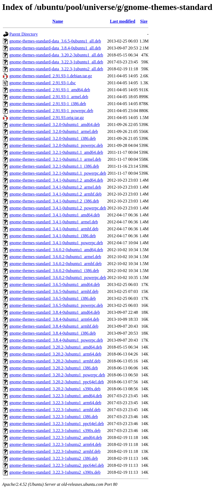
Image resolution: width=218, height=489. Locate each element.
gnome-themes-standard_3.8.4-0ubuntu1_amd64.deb (54, 312)
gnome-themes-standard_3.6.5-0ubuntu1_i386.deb (52, 298)
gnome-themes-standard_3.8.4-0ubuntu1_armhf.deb (53, 326)
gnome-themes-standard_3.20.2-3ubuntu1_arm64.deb (55, 354)
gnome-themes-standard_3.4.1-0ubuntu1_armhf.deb (53, 229)
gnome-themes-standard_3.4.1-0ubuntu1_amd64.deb (54, 215)
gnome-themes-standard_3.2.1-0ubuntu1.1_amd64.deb (56, 152)
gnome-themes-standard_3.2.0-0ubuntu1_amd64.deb (54, 124)
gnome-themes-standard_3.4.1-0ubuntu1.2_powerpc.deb (57, 208)
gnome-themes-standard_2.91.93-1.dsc (42, 83)
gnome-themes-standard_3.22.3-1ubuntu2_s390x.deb (55, 472)
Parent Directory (23, 34)
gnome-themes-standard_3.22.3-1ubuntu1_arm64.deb (55, 402)
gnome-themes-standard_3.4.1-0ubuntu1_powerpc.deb (56, 242)
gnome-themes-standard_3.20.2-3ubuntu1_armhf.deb (55, 361)
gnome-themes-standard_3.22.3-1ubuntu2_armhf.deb (55, 451)
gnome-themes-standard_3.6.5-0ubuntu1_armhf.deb (53, 291)
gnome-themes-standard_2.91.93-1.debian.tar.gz (50, 76)
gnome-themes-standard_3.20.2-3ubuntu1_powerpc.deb (57, 375)
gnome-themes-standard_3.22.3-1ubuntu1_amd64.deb (55, 396)
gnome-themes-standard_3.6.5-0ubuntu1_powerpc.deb (56, 305)
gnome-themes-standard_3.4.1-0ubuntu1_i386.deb (52, 236)
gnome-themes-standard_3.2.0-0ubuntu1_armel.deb (53, 131)
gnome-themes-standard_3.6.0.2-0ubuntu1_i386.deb (54, 270)
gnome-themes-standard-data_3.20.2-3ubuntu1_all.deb (56, 55)
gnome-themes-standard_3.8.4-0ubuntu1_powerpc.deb (56, 340)
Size (144, 21)
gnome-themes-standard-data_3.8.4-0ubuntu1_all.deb (55, 48)
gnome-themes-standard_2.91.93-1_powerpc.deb (51, 110)
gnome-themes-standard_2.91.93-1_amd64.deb (49, 89)
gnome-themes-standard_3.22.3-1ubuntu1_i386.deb (53, 416)
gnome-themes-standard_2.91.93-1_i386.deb (47, 103)
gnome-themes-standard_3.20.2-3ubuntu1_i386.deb (53, 368)
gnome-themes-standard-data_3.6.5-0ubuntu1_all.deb (55, 41)
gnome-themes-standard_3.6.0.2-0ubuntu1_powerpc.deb (57, 277)
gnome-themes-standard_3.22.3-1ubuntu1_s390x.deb (55, 430)
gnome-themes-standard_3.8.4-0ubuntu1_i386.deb (52, 333)
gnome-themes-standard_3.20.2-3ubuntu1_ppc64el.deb (56, 382)
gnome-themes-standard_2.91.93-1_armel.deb (48, 96)
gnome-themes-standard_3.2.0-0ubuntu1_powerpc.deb (56, 145)
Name (57, 21)
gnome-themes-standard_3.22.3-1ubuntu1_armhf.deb (55, 409)
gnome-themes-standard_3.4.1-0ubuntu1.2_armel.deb (55, 187)
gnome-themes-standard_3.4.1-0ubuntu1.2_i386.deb (54, 201)
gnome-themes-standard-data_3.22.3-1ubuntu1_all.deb (56, 62)
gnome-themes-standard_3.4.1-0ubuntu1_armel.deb (53, 222)
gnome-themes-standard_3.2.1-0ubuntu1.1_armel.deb (55, 159)
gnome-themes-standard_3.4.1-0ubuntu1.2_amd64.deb (56, 180)
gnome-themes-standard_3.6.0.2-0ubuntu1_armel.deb (55, 256)
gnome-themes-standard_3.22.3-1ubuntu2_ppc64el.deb (56, 465)
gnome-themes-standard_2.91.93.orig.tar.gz (46, 117)
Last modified (122, 21)
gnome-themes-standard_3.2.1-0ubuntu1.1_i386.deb (54, 166)
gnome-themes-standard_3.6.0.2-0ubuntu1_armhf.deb (55, 263)
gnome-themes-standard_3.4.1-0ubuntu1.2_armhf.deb (55, 194)
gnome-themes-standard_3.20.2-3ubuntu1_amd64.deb (55, 347)
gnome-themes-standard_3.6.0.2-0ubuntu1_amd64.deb (56, 249)
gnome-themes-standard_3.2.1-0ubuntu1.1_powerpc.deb (57, 173)
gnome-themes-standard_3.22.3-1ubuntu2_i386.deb (53, 458)
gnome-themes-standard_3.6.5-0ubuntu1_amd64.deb (54, 284)
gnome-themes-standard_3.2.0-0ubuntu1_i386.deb (52, 138)
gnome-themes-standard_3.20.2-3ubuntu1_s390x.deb (55, 389)
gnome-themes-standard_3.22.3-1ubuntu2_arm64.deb (55, 444)
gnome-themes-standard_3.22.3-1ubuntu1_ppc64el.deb (56, 423)
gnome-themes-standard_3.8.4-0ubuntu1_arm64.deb (54, 319)
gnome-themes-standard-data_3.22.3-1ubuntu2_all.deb (56, 69)
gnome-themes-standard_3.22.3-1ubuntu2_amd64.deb (55, 437)
